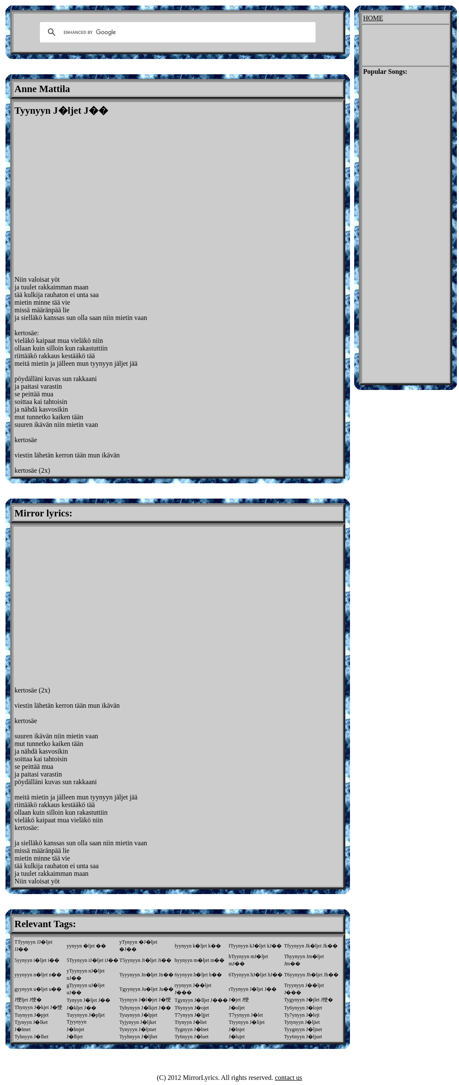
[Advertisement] (79, 196)
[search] (176, 32)
